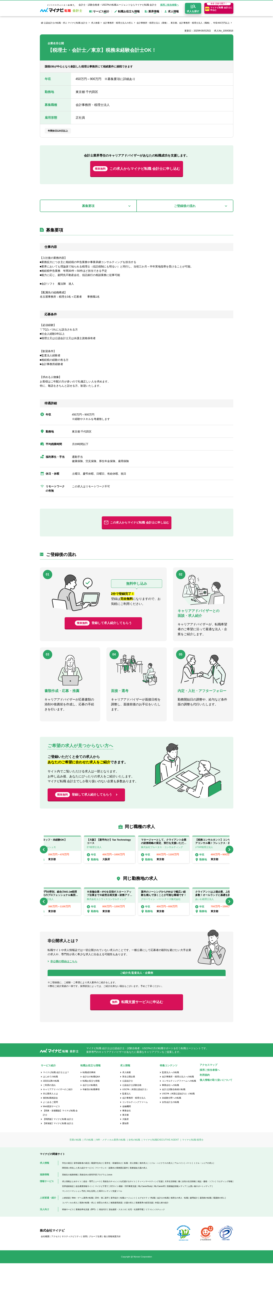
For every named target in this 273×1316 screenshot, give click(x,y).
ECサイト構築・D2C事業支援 (123, 1239)
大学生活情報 (170, 1234)
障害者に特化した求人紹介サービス (77, 1221)
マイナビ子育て (102, 1239)
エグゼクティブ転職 (146, 1251)
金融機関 (126, 1159)
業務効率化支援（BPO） (86, 1262)
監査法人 (126, 1146)
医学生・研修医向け (113, 1216)
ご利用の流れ (49, 1138)
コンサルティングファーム (135, 1155)
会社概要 (45, 1289)
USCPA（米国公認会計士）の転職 (178, 1146)
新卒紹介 (114, 1251)
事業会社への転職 (170, 1138)
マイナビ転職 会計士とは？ (56, 1125)
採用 (85, 1289)
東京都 (125, 1167)
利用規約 (205, 1127)
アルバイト (179, 1216)
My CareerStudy (145, 1239)
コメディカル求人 (70, 1255)
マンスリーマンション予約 (73, 1244)
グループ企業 (95, 1289)
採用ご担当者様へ (169, 4)
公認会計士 (127, 1133)
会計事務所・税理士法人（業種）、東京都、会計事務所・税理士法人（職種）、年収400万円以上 (183, 23)
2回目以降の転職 (51, 1133)
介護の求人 (129, 1255)
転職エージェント (128, 1251)
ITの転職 (88, 1192)
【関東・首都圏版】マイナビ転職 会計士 (60, 1165)
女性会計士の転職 (170, 1155)
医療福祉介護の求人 (138, 1221)
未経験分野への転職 (171, 1150)
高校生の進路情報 (70, 1227)
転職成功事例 (89, 1125)
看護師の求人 (219, 1251)
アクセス (55, 1289)
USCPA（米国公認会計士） (135, 1142)
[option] (164, 849)
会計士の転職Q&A (91, 1129)
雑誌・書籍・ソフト (206, 1234)
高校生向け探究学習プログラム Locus (96, 1227)
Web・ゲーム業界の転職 (82, 1251)
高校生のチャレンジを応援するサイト (119, 1234)
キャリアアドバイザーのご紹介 (58, 1142)
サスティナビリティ (71, 1289)
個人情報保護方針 (112, 1289)
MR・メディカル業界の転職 (111, 1192)
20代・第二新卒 (102, 1251)
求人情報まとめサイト (71, 1234)
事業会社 (126, 1163)
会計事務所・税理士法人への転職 (178, 1129)
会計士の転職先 (90, 1138)
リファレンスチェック (155, 1262)
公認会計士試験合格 (131, 1138)
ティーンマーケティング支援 (150, 1234)
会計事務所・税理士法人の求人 (118, 23)
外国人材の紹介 (162, 1255)
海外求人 (143, 1216)
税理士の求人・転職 (179, 1251)
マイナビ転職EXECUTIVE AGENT (161, 1192)
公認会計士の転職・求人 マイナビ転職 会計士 (65, 23)
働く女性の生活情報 (187, 1234)
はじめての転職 (50, 1129)
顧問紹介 (194, 1251)
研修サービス (68, 1262)
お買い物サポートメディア (199, 1239)
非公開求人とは (50, 1146)
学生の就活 (67, 1216)
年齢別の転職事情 (91, 1142)
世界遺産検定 (68, 1239)
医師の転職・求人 (87, 1255)
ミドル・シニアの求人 (203, 1216)
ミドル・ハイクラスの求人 (160, 1216)
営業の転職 (75, 1192)
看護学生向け (97, 1216)
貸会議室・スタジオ (117, 1262)
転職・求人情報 (131, 1216)
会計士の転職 (163, 1251)
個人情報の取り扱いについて (216, 1132)
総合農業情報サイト (84, 1239)
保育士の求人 (103, 1255)
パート (189, 1216)
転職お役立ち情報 (91, 1133)
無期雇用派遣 (116, 1255)
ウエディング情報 (224, 1234)
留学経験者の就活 (81, 1216)
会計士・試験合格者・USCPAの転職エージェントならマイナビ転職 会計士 (118, 4)
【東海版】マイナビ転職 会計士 (58, 1176)
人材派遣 (66, 1251)
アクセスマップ (208, 1117)
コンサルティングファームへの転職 (179, 1133)
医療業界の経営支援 (144, 1255)
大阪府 (125, 1172)
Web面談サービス (51, 1159)
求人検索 (95, 23)
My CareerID (159, 1239)
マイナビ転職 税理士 (193, 1192)
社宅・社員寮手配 (136, 1262)
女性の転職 (134, 1192)
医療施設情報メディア (176, 1239)
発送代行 (103, 1262)
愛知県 (125, 1176)
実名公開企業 (128, 1129)
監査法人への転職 (170, 1125)
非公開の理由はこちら (63, 961)
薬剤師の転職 (205, 1251)
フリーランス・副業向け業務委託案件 (111, 1221)
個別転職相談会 (50, 1150)
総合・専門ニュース (92, 1234)
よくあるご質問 (50, 1155)
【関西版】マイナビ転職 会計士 (58, 1172)
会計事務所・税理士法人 (134, 1150)
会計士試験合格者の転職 (173, 1142)
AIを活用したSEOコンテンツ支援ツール (104, 1244)
